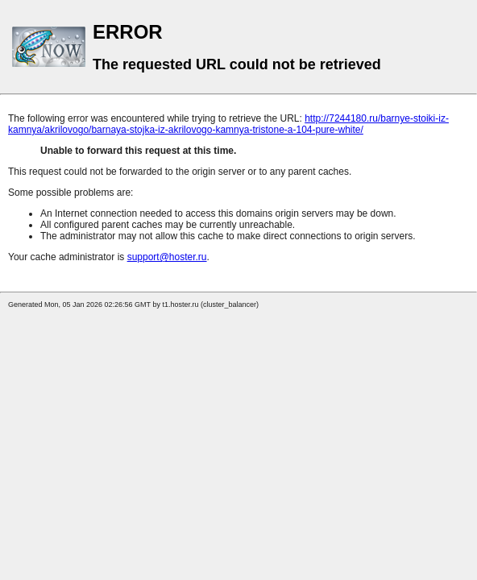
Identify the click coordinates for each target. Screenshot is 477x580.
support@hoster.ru (167, 257)
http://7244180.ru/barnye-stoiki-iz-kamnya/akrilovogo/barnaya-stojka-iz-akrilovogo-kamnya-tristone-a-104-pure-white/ (228, 124)
